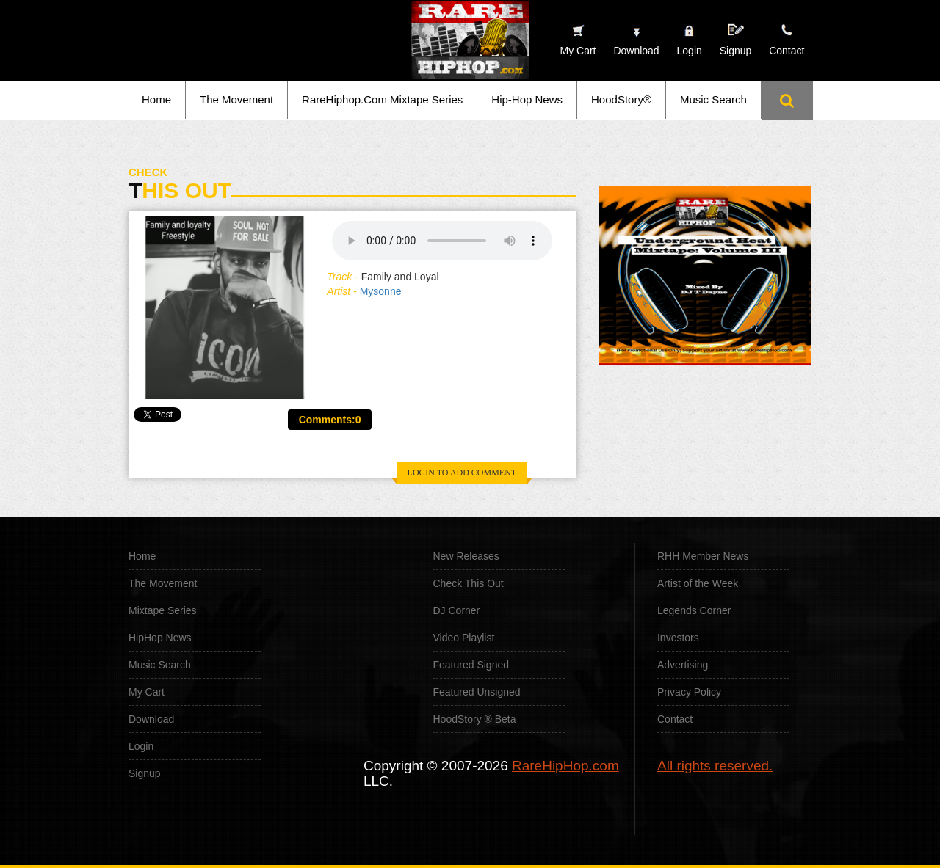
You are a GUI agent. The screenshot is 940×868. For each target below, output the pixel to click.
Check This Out (468, 583)
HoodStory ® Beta (474, 719)
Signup (736, 39)
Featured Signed (471, 665)
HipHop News (160, 637)
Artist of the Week (697, 583)
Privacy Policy (689, 692)
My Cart (146, 692)
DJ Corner (456, 610)
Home (156, 99)
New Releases (466, 556)
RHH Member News (702, 556)
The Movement (236, 99)
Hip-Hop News (527, 99)
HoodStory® (621, 99)
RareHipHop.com (565, 765)
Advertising (682, 665)
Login (689, 50)
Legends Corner (694, 610)
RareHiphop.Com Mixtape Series (382, 99)
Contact (675, 719)
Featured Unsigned (476, 692)
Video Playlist (463, 637)
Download (151, 719)
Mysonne (381, 291)
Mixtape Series (163, 610)
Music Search (713, 99)
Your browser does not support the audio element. (442, 240)
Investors (678, 637)
